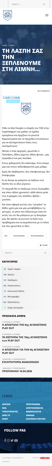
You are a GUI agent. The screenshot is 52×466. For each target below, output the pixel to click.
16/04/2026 (6, 359)
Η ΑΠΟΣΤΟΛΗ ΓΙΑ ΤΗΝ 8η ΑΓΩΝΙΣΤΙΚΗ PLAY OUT (25, 351)
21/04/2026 (6, 322)
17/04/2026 (6, 347)
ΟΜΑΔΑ (30, 415)
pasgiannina (19, 236)
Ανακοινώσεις (13, 101)
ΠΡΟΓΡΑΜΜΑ (33, 404)
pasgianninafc (37, 236)
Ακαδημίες (9, 280)
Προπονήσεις (11, 302)
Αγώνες (8, 274)
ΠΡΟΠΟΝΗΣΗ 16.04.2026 (17, 371)
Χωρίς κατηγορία (12, 307)
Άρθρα (12, 45)
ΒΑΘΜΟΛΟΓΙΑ (33, 411)
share (44, 245)
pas (5, 236)
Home (4, 45)
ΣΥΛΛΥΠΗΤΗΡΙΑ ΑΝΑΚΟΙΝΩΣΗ (20, 362)
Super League (11, 269)
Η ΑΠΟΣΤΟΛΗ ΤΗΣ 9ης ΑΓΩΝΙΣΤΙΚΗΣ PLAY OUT (24, 326)
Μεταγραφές (10, 296)
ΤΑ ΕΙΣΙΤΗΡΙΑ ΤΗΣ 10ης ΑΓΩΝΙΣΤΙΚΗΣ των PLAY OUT (24, 338)
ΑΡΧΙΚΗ (6, 404)
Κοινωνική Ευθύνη (13, 291)
